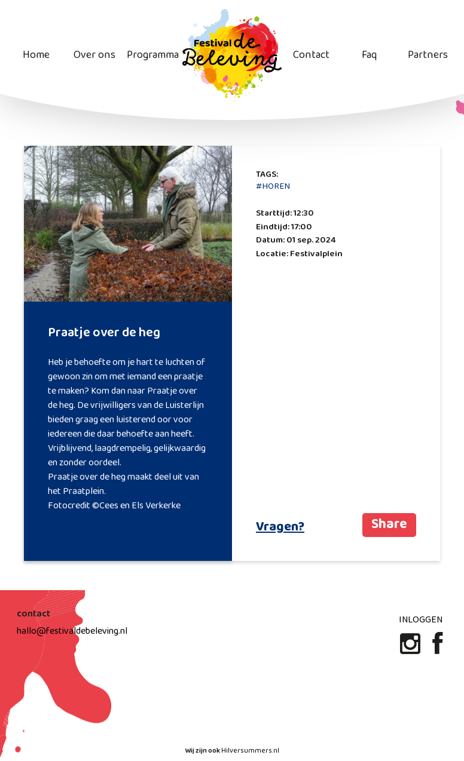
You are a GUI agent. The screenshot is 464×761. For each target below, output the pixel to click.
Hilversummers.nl (250, 751)
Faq (369, 55)
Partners (428, 55)
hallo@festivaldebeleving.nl (72, 631)
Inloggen (420, 620)
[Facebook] (437, 648)
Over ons (94, 55)
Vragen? (280, 527)
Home (36, 55)
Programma (153, 55)
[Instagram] (411, 648)
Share (389, 524)
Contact (311, 55)
